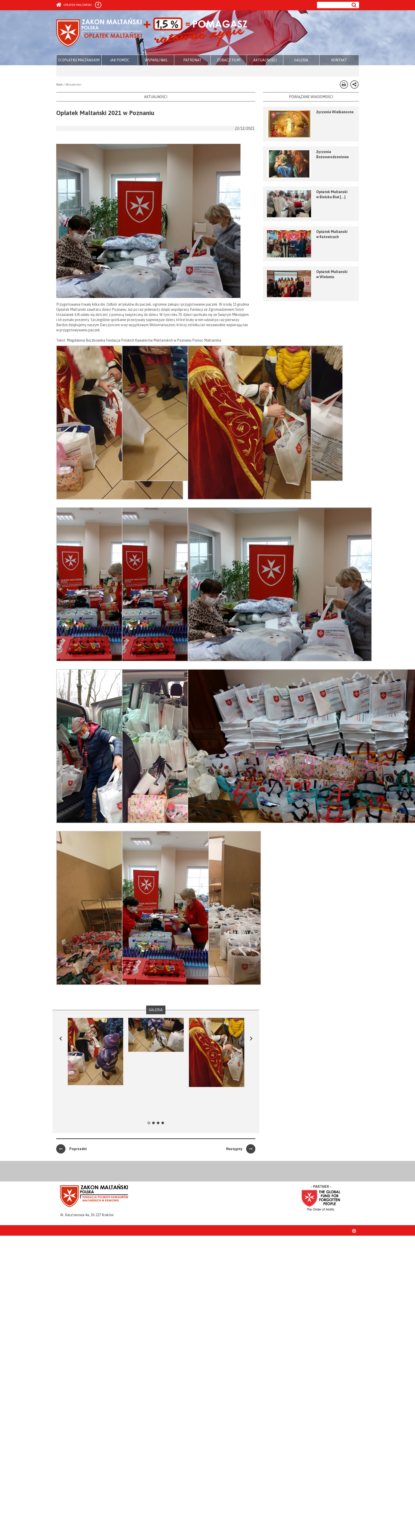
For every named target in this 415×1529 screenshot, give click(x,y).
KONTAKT (339, 60)
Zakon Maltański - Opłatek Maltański (152, 32)
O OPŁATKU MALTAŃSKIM (79, 60)
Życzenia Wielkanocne (335, 112)
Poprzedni (71, 1148)
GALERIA (301, 60)
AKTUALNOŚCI (265, 60)
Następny (240, 1148)
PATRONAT (192, 60)
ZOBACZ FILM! (228, 60)
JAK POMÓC (119, 60)
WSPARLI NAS (156, 60)
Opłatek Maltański (74, 5)
